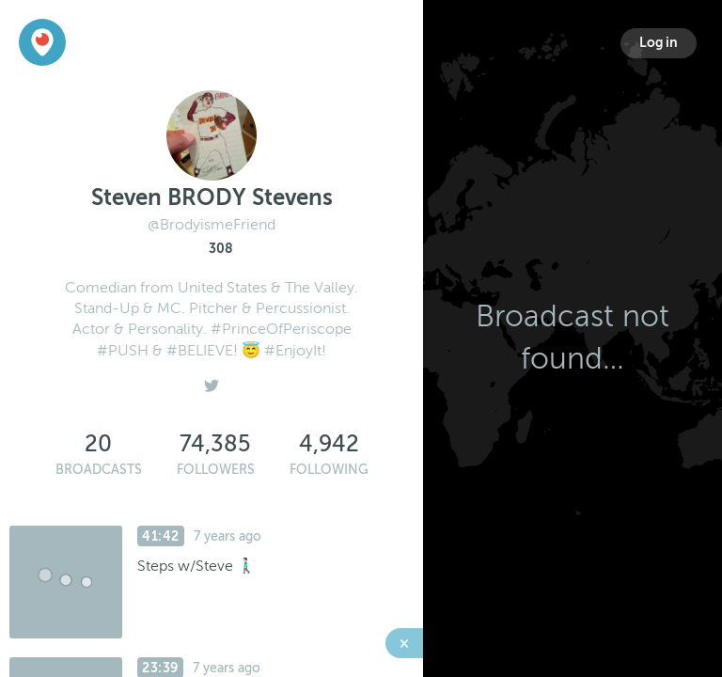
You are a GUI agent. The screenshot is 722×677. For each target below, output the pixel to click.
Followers (216, 470)
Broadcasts (98, 470)
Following (329, 470)
